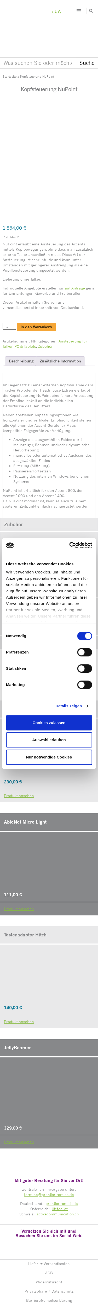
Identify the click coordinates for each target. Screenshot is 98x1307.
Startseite (9, 76)
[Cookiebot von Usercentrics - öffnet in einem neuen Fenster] (70, 545)
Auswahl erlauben (49, 739)
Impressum (49, 1275)
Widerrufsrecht (49, 1247)
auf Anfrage (75, 254)
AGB (49, 1238)
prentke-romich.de (61, 1169)
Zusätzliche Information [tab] (60, 326)
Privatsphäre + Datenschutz (49, 1257)
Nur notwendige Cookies (49, 757)
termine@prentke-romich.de (49, 1160)
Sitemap (49, 1284)
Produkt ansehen (19, 874)
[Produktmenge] (9, 292)
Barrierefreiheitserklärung (49, 1266)
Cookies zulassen (49, 722)
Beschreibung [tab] (21, 326)
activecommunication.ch (58, 1179)
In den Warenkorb (36, 293)
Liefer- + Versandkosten (49, 1229)
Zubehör (45, 312)
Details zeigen (68, 706)
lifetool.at (60, 1174)
